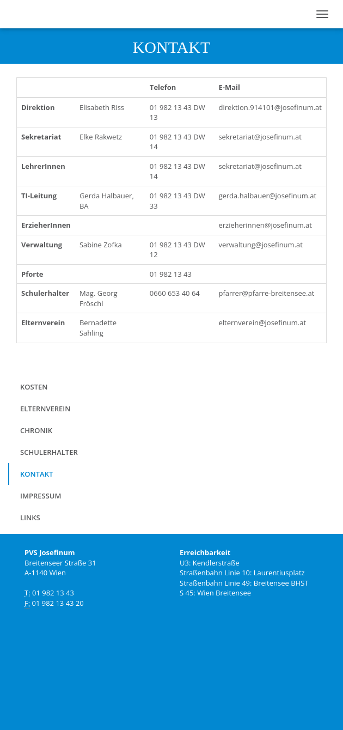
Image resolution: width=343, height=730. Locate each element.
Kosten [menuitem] (33, 387)
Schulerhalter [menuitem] (49, 452)
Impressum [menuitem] (40, 496)
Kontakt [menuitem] (36, 474)
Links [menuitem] (30, 517)
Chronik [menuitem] (36, 430)
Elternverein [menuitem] (45, 408)
